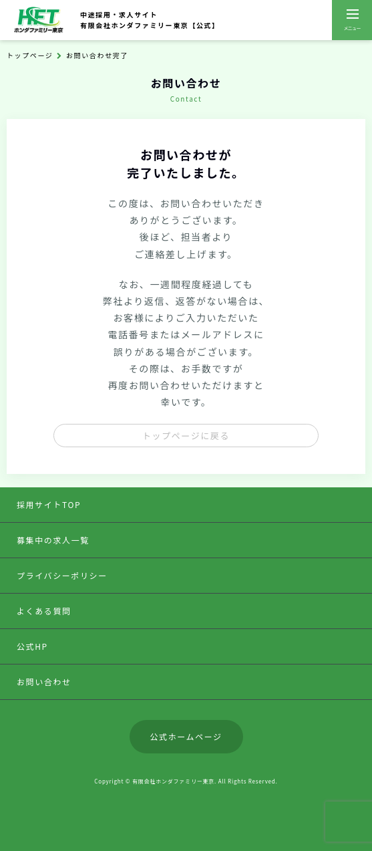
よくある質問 (44, 610)
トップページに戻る (186, 435)
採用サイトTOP (49, 504)
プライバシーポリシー (62, 575)
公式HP (32, 646)
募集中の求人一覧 (53, 539)
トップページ (30, 55)
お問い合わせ (44, 681)
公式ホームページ (186, 736)
